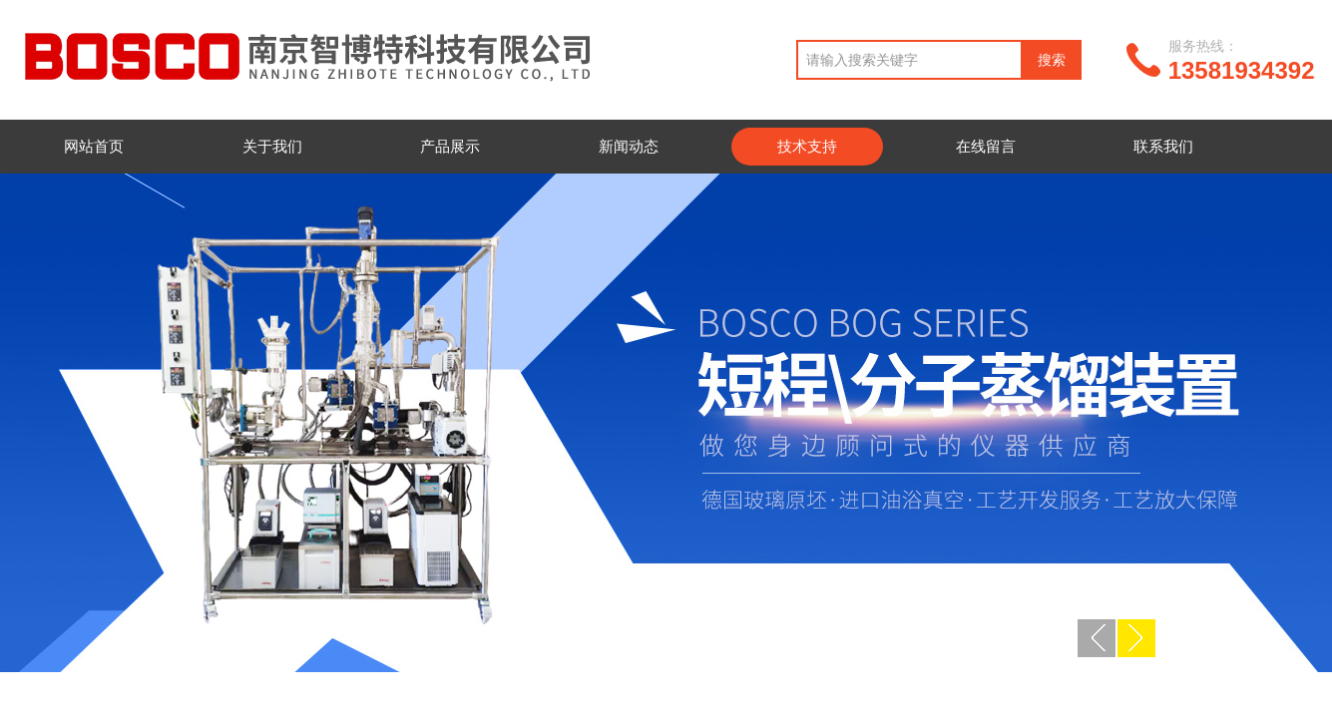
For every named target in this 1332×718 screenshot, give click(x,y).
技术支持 (807, 146)
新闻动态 (629, 146)
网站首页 (94, 146)
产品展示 (450, 146)
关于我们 (272, 146)
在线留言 (986, 146)
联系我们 (1163, 146)
